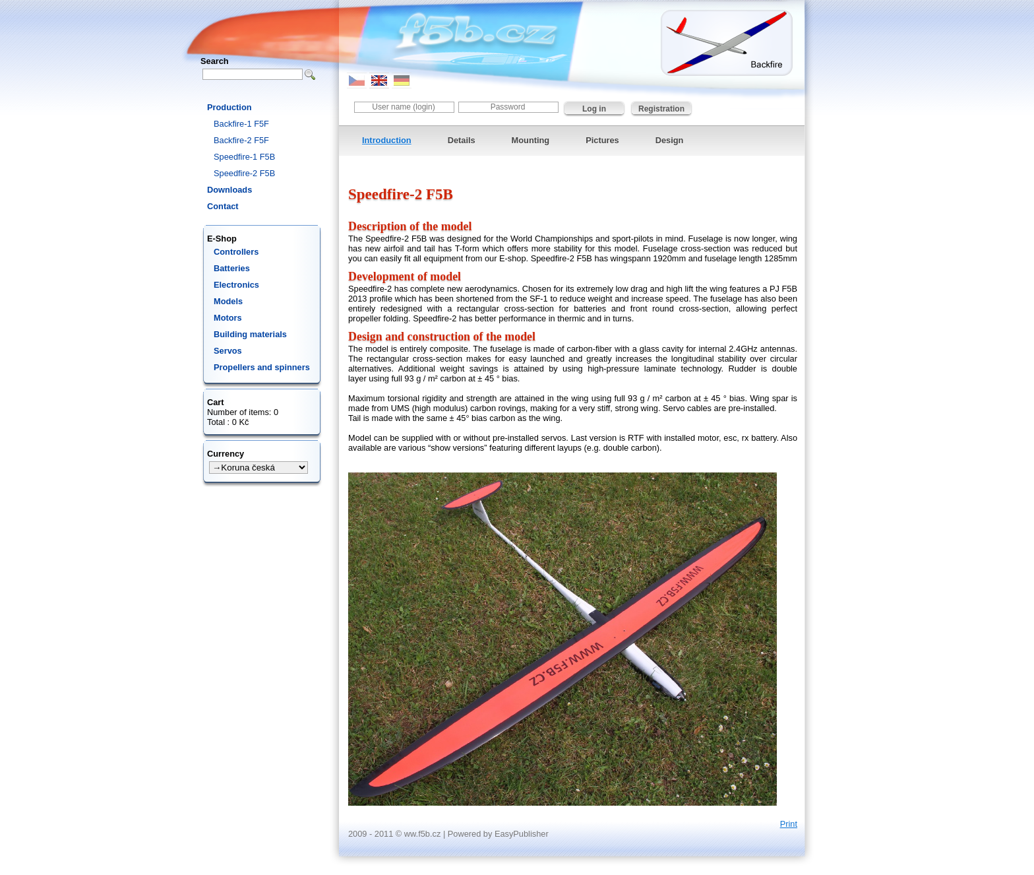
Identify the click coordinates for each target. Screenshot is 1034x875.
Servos (228, 351)
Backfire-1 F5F (241, 124)
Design (669, 140)
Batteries (232, 268)
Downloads (229, 190)
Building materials (250, 334)
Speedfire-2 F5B (244, 173)
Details (461, 140)
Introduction (386, 140)
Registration (661, 108)
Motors (228, 318)
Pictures (602, 140)
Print (788, 824)
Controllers (236, 252)
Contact (223, 206)
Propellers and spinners (262, 367)
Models (228, 301)
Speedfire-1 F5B (244, 157)
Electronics (236, 285)
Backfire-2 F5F (241, 140)
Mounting (531, 140)
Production (229, 107)
